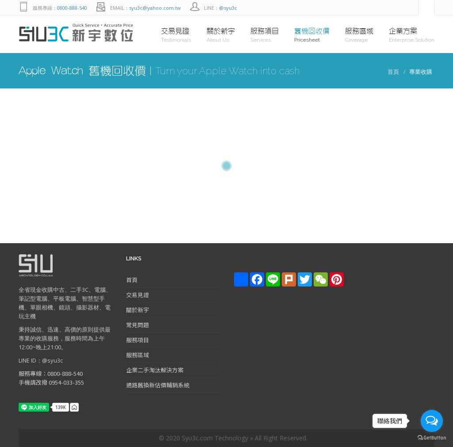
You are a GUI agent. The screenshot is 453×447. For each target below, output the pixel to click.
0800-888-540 (72, 7)
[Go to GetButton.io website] (432, 438)
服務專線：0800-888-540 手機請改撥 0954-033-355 (51, 377)
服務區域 (137, 355)
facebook (409, 7)
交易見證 (137, 294)
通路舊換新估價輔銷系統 (157, 385)
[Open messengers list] (432, 421)
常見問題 (137, 325)
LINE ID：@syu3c (41, 360)
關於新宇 (137, 310)
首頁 (393, 72)
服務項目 (137, 340)
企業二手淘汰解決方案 (155, 370)
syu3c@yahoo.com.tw (155, 7)
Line (391, 7)
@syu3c (228, 7)
